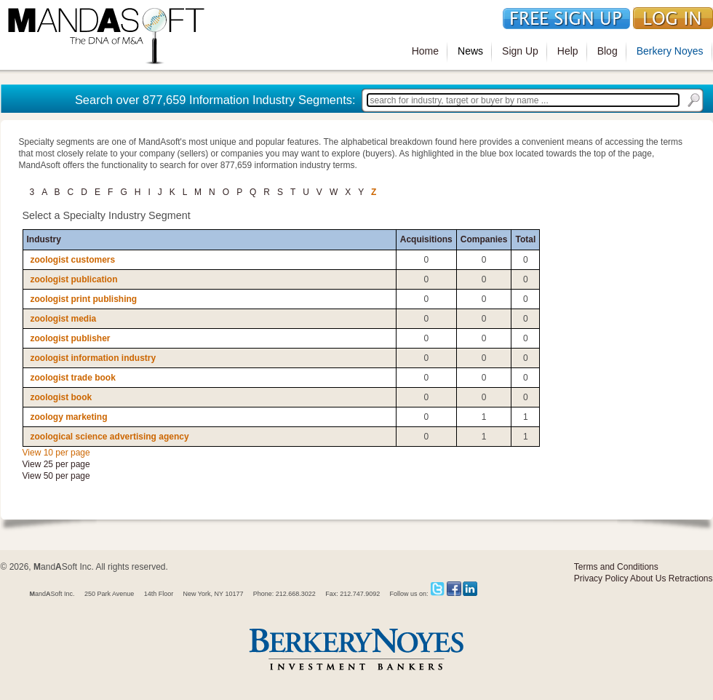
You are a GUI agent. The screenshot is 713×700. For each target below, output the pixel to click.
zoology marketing (69, 417)
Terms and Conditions (616, 567)
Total (525, 239)
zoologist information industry (93, 358)
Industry (44, 239)
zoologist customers (73, 260)
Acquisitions (426, 239)
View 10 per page (56, 453)
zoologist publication (74, 279)
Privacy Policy (601, 578)
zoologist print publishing (84, 299)
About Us (648, 578)
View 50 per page (56, 476)
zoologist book (61, 397)
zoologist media (64, 319)
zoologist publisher (71, 338)
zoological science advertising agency (110, 436)
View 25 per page (56, 464)
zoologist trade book (73, 378)
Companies (484, 239)
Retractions (691, 578)
